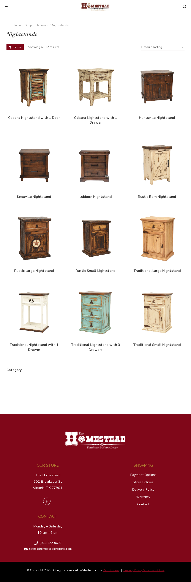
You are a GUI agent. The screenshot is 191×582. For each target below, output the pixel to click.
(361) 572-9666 (50, 543)
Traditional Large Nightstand (157, 270)
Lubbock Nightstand (95, 196)
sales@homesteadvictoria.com (50, 549)
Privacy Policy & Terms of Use (143, 570)
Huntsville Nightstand (157, 117)
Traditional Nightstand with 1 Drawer (33, 347)
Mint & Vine (111, 570)
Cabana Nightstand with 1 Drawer (95, 120)
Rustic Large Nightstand (34, 270)
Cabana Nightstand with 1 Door (34, 117)
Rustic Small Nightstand (95, 270)
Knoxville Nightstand (34, 196)
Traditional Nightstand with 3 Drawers (95, 347)
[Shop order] (163, 47)
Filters (14, 47)
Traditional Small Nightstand (157, 344)
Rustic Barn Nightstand (157, 196)
